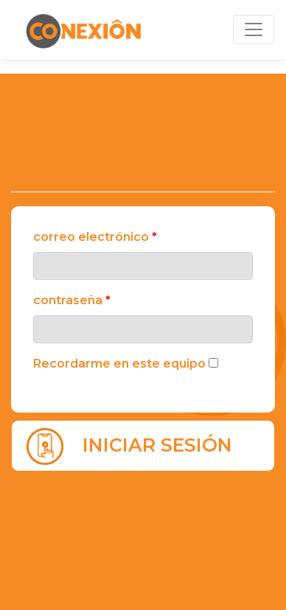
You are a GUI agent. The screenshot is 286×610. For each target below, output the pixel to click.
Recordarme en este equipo (119, 364)
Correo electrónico (95, 237)
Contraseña (72, 300)
